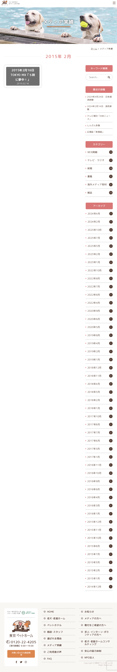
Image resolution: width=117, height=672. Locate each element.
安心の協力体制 (92, 650)
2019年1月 (93, 359)
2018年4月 (93, 383)
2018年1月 (93, 408)
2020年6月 (94, 319)
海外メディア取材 (97, 184)
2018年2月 (93, 400)
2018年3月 (93, 392)
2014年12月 (94, 586)
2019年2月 (93, 351)
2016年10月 (94, 473)
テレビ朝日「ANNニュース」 (98, 117)
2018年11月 (94, 375)
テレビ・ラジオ (95, 160)
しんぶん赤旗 (93, 125)
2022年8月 (94, 278)
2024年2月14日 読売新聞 (99, 108)
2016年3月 (93, 505)
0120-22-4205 (23, 642)
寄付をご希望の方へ (95, 625)
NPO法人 (89, 657)
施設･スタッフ (55, 631)
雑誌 (89, 192)
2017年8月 (93, 424)
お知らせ (89, 611)
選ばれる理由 (54, 638)
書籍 (89, 176)
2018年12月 (94, 367)
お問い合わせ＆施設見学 (21, 653)
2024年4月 (94, 213)
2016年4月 (93, 497)
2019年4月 (93, 343)
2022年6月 (94, 294)
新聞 (89, 168)
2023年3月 (94, 246)
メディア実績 (54, 645)
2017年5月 (93, 448)
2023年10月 (95, 229)
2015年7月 (93, 554)
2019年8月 (93, 335)
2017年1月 (93, 456)
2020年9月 (94, 310)
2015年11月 (94, 529)
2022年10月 (95, 270)
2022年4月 (94, 302)
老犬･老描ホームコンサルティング (97, 643)
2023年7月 (94, 238)
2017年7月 (93, 432)
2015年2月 (93, 570)
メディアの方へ (92, 618)
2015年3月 (93, 562)
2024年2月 (94, 221)
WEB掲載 (92, 152)
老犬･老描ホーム (56, 618)
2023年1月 (94, 262)
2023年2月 (94, 254)
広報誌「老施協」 (95, 131)
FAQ (49, 658)
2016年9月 (93, 481)
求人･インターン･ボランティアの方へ (96, 633)
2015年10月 (94, 538)
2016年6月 (93, 489)
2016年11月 (94, 465)
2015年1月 (93, 578)
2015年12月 (94, 521)
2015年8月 (93, 546)
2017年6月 (93, 440)
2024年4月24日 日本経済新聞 (99, 98)
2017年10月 (94, 416)
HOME (50, 611)
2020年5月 (93, 327)
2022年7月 (94, 286)
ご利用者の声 (54, 652)
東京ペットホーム (102, 663)
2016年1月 (93, 513)
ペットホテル (54, 625)
